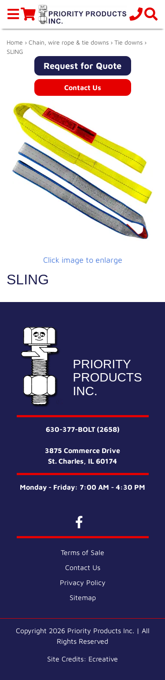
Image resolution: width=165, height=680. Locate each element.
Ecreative (103, 659)
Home (15, 42)
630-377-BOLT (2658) (83, 429)
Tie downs (128, 42)
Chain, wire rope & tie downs (69, 42)
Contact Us (82, 87)
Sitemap (83, 597)
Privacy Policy (83, 582)
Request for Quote (82, 65)
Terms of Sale (82, 552)
